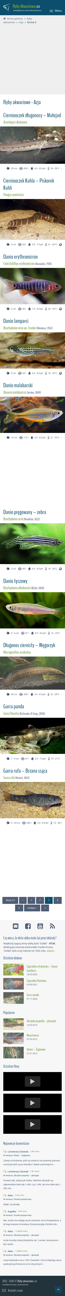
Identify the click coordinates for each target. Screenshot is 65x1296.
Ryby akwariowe (25, 1281)
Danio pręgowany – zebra (24, 512)
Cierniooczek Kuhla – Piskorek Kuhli (28, 184)
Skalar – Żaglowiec (36, 1049)
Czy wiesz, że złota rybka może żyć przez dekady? (30, 938)
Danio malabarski (18, 385)
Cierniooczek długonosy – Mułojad (32, 115)
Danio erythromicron (20, 257)
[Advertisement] (32, 60)
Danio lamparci (15, 321)
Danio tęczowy (15, 581)
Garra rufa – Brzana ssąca (25, 771)
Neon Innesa (33, 1035)
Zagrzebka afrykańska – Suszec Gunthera (42, 968)
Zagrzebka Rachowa (36, 981)
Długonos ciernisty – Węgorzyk (29, 645)
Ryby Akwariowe (24, 6)
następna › (32, 908)
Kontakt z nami (15, 1290)
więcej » (51, 950)
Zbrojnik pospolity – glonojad (41, 1021)
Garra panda (13, 706)
